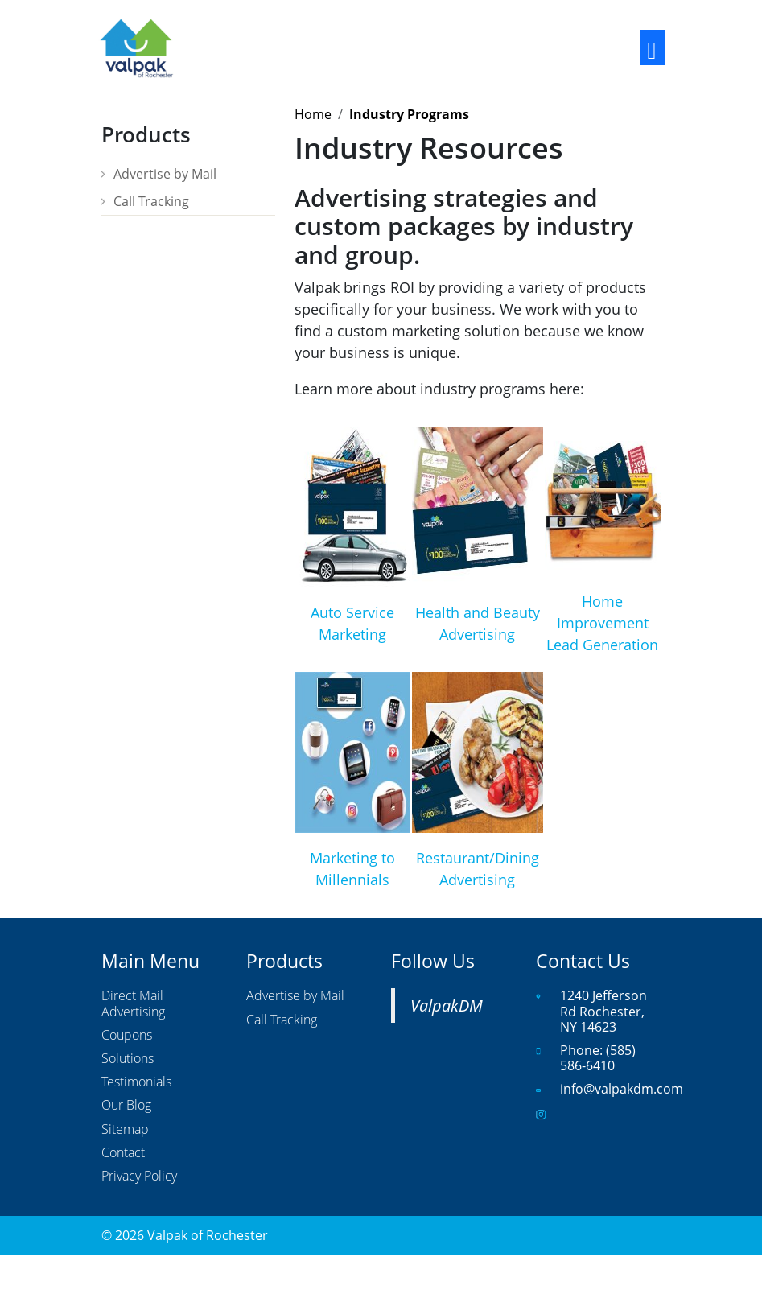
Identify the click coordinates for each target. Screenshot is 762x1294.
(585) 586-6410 (598, 1057)
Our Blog (126, 1106)
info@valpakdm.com (621, 1089)
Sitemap (125, 1130)
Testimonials (136, 1082)
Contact (123, 1153)
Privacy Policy (139, 1176)
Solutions (127, 1059)
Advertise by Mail (164, 174)
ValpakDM (446, 1005)
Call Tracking (151, 201)
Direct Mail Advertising (133, 1004)
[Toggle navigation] (652, 47)
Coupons (126, 1036)
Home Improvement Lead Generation (602, 622)
